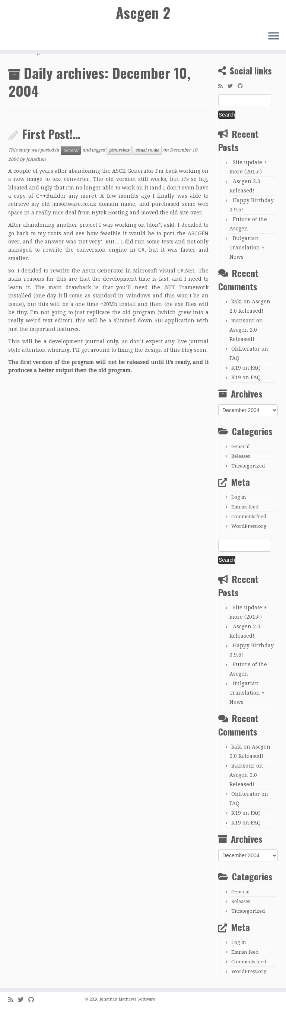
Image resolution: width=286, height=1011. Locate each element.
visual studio (147, 150)
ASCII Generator (133, 171)
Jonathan (36, 159)
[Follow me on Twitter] (233, 86)
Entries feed (244, 507)
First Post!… (51, 134)
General (70, 150)
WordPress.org (249, 526)
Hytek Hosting (110, 213)
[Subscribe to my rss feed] (223, 86)
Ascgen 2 (143, 13)
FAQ (234, 358)
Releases (240, 456)
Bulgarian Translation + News (247, 247)
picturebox (119, 150)
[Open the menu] (273, 37)
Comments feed (248, 516)
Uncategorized (248, 466)
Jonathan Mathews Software (127, 999)
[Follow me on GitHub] (243, 86)
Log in (238, 497)
